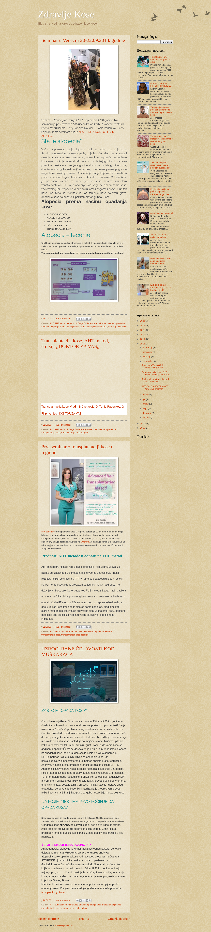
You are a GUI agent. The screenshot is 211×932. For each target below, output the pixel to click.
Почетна (83, 918)
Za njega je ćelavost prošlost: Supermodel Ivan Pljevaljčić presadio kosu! (161, 111)
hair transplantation (116, 323)
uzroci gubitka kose (117, 326)
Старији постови (119, 918)
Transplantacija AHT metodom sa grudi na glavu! (160, 59)
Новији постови (48, 918)
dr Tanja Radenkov (84, 323)
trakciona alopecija (50, 326)
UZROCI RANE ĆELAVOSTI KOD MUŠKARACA (155, 387)
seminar (108, 631)
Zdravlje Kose (66, 14)
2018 (142, 343)
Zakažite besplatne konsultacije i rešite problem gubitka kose (160, 165)
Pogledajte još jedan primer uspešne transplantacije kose (159, 192)
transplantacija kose (69, 326)
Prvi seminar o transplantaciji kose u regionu (155, 380)
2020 (142, 334)
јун (144, 399)
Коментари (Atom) (64, 925)
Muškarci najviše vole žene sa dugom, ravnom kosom (160, 261)
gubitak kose (100, 323)
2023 (142, 321)
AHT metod (60, 323)
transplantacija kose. (53, 892)
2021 (142, 330)
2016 (142, 428)
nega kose (99, 631)
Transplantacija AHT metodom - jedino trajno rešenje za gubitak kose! (161, 140)
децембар (148, 347)
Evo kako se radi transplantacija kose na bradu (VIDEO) (161, 287)
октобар (147, 356)
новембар (148, 352)
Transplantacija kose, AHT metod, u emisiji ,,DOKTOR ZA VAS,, (77, 343)
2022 (142, 325)
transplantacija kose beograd (93, 326)
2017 (142, 423)
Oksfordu (85, 542)
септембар (148, 361)
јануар (146, 417)
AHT (52, 323)
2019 (142, 339)
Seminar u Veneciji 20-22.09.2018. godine (83, 40)
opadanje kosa (94, 904)
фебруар (147, 413)
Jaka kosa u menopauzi (161, 213)
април (146, 404)
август (146, 394)
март (145, 408)
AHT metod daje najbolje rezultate (158, 235)
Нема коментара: (63, 318)
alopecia (71, 323)
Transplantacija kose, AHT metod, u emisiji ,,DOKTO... (156, 373)
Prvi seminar (47, 531)
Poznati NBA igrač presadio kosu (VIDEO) (161, 84)
